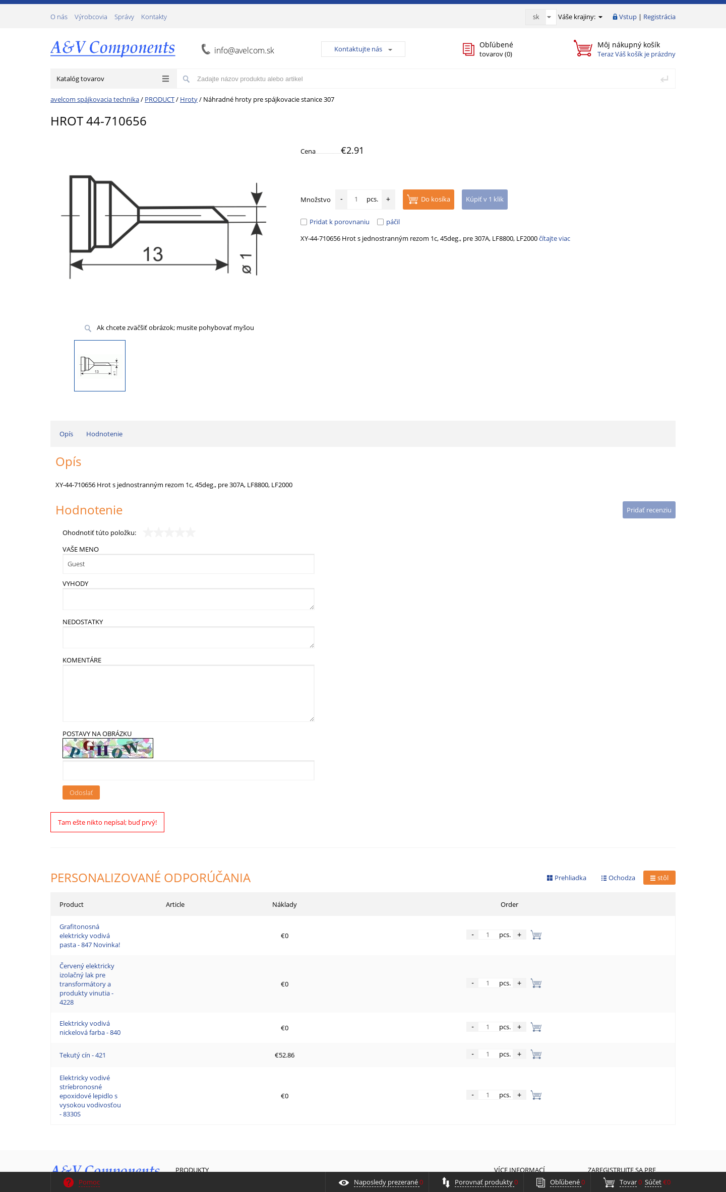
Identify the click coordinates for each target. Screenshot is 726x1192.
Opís (66, 433)
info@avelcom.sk (244, 50)
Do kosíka (428, 199)
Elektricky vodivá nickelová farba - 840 (115, 976)
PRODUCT (159, 99)
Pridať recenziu (649, 509)
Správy (124, 16)
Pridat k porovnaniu (335, 221)
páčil (388, 221)
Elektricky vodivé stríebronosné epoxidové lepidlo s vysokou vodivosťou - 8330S (179, 1024)
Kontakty (154, 16)
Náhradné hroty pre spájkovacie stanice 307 (268, 99)
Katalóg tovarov (112, 78)
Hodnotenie (104, 433)
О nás (59, 16)
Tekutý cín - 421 (82, 1000)
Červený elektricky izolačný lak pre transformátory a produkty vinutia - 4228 (172, 952)
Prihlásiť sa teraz (632, 1129)
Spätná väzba (75, 1123)
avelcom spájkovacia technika (94, 99)
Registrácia (659, 16)
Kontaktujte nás (363, 48)
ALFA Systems (658, 1163)
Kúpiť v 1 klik (485, 199)
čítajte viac (554, 238)
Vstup (628, 16)
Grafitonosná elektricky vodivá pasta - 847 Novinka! (136, 928)
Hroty (189, 99)
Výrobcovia (91, 16)
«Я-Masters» (548, 1163)
